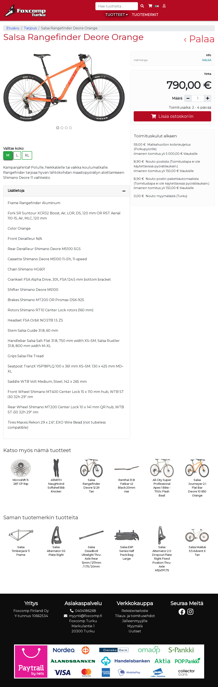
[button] (12, 87)
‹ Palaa (199, 39)
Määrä (177, 98)
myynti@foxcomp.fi (85, 616)
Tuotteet (116, 15)
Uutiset (135, 631)
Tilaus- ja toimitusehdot (135, 616)
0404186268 (85, 611)
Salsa (206, 60)
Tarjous (30, 28)
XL (27, 155)
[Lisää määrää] (207, 98)
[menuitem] (145, 15)
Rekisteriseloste (135, 611)
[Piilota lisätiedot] (124, 191)
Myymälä (135, 626)
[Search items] (142, 6)
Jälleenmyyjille (135, 621)
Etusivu (12, 28)
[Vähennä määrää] (188, 98)
